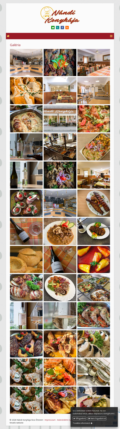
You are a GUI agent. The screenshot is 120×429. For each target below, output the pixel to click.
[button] (111, 36)
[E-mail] (53, 28)
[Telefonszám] (58, 28)
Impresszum (50, 420)
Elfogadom (79, 418)
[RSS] (67, 28)
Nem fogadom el (97, 418)
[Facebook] (62, 28)
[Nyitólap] (60, 15)
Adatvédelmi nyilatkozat (68, 420)
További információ (81, 423)
